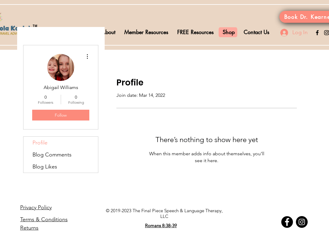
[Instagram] (302, 222)
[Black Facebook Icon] (317, 32)
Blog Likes (44, 166)
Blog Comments (52, 154)
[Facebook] (287, 222)
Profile (40, 142)
